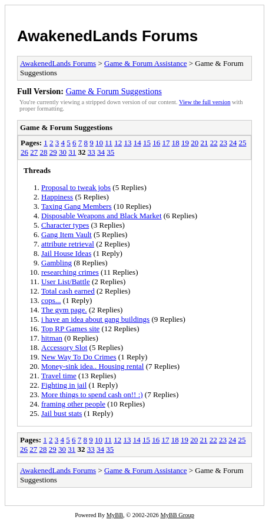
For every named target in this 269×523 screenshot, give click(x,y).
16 (156, 142)
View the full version (204, 102)
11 (108, 142)
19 (185, 142)
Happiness (57, 196)
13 (127, 142)
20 (194, 142)
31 (72, 152)
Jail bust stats (61, 413)
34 (101, 152)
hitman (51, 338)
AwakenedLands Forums (107, 36)
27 (34, 152)
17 (166, 142)
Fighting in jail (64, 385)
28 (44, 152)
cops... (51, 300)
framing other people (73, 403)
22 (214, 142)
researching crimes (70, 272)
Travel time (59, 375)
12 (118, 142)
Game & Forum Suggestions (114, 91)
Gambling (56, 262)
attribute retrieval (67, 243)
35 (110, 152)
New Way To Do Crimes (79, 356)
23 (223, 142)
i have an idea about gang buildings (95, 319)
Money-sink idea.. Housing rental (92, 366)
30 (63, 152)
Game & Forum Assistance (145, 63)
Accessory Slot (64, 347)
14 (137, 142)
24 (233, 142)
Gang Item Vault (66, 234)
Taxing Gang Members (76, 206)
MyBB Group (177, 515)
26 (24, 152)
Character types (65, 225)
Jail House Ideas (66, 253)
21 (204, 142)
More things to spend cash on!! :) (92, 394)
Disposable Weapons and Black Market (101, 215)
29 (53, 152)
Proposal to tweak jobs (76, 187)
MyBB (115, 515)
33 (91, 152)
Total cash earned (68, 291)
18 (176, 142)
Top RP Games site (70, 328)
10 (99, 142)
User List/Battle (65, 281)
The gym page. (64, 309)
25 (242, 142)
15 (147, 142)
